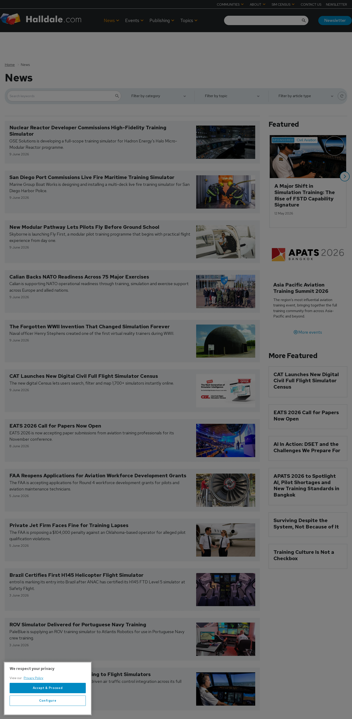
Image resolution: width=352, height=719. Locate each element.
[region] (48, 691)
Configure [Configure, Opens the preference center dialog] (47, 703)
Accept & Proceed (48, 690)
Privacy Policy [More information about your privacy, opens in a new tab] (33, 681)
